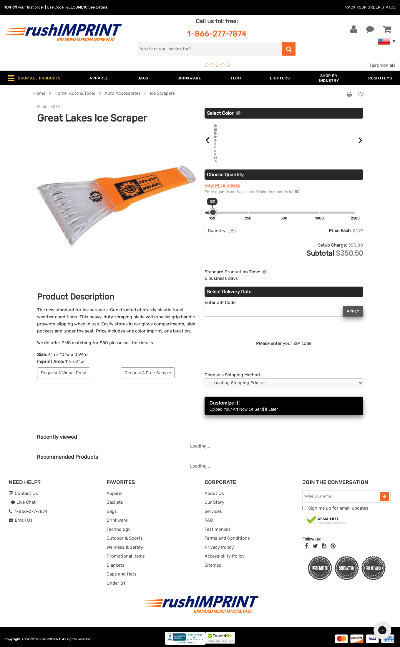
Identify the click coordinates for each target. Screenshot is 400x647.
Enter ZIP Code (220, 298)
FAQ (209, 516)
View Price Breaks (222, 181)
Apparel (114, 489)
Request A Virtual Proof (64, 372)
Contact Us (23, 489)
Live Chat (23, 498)
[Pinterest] (333, 542)
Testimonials (382, 65)
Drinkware (117, 516)
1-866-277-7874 (216, 34)
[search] (210, 49)
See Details (98, 7)
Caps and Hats (122, 570)
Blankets (116, 561)
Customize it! (284, 402)
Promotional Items (126, 552)
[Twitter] (315, 542)
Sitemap (213, 561)
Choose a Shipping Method (232, 371)
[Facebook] (306, 542)
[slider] (213, 208)
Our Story (214, 498)
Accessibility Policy (225, 552)
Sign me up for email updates (338, 504)
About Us (214, 489)
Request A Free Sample (148, 372)
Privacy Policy (219, 543)
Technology (118, 525)
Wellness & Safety (125, 543)
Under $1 (116, 579)
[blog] (324, 542)
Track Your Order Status (369, 7)
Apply (353, 307)
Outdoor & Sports (125, 534)
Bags (112, 507)
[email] (342, 492)
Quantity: (217, 227)
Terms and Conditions (227, 534)
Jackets (115, 498)
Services (213, 507)
